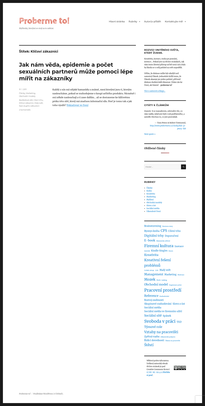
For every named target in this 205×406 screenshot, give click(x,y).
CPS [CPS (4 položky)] (164, 230)
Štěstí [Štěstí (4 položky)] (149, 345)
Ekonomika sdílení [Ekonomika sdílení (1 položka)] (163, 241)
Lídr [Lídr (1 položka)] (156, 270)
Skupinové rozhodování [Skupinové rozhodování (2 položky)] (157, 303)
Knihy (149, 191)
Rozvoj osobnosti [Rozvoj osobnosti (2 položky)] (154, 300)
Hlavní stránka (117, 21)
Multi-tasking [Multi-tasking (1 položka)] (161, 280)
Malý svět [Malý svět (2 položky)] (165, 270)
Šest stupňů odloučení (29, 106)
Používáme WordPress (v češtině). (48, 394)
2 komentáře (24, 110)
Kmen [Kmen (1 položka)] (171, 251)
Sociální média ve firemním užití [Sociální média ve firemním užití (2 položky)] (163, 311)
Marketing (30, 93)
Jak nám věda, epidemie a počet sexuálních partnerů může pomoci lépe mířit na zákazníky (76, 71)
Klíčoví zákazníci (26, 103)
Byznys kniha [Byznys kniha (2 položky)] (152, 230)
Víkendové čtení (153, 211)
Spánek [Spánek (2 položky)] (167, 315)
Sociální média (152, 208)
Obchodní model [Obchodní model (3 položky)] (156, 284)
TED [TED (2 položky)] (179, 321)
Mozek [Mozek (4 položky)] (149, 279)
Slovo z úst (151, 205)
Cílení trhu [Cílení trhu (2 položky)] (174, 230)
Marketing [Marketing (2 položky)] (170, 274)
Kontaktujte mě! (174, 21)
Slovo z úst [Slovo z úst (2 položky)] (179, 303)
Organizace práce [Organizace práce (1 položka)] (175, 285)
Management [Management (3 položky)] (153, 274)
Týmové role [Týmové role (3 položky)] (153, 327)
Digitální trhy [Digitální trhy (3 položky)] (154, 236)
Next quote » (149, 134)
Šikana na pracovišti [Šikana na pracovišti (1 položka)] (172, 341)
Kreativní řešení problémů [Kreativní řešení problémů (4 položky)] (157, 263)
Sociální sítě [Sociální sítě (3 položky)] (153, 315)
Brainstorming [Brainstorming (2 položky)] (152, 225)
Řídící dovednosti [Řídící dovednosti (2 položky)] (154, 340)
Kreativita (150, 194)
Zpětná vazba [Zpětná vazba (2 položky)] (151, 336)
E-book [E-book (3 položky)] (149, 240)
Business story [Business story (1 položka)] (167, 226)
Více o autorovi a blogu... (154, 91)
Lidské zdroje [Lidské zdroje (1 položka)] (149, 270)
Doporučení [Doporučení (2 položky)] (171, 235)
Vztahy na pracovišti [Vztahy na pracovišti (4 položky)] (161, 332)
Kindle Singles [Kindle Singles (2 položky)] (159, 250)
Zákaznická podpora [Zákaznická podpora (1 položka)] (167, 337)
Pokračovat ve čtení (77, 105)
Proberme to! (44, 21)
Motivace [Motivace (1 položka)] (181, 275)
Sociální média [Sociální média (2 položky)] (152, 307)
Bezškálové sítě (26, 100)
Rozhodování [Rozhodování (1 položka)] (164, 296)
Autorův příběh (152, 21)
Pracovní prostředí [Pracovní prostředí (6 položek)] (162, 290)
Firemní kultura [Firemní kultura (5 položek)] (158, 245)
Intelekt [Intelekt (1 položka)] (147, 251)
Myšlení (150, 199)
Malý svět (38, 103)
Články (22, 93)
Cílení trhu (38, 100)
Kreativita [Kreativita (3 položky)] (151, 255)
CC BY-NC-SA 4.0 (154, 372)
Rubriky (133, 21)
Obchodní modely (27, 96)
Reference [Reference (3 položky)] (151, 296)
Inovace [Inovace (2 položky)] (179, 246)
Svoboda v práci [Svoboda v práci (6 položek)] (160, 321)
